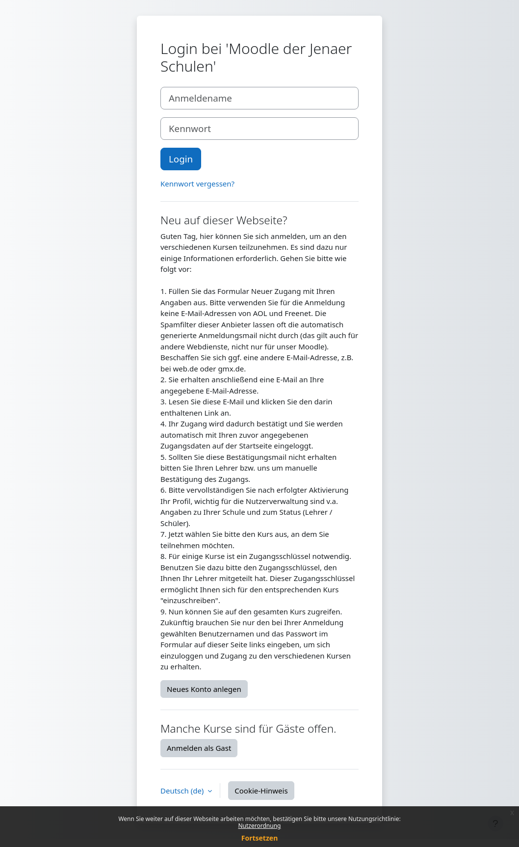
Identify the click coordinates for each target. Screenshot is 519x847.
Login (181, 159)
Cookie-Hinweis (260, 790)
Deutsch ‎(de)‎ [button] (183, 790)
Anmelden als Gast (199, 748)
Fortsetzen (259, 838)
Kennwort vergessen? (197, 183)
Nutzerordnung (259, 825)
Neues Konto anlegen (204, 689)
